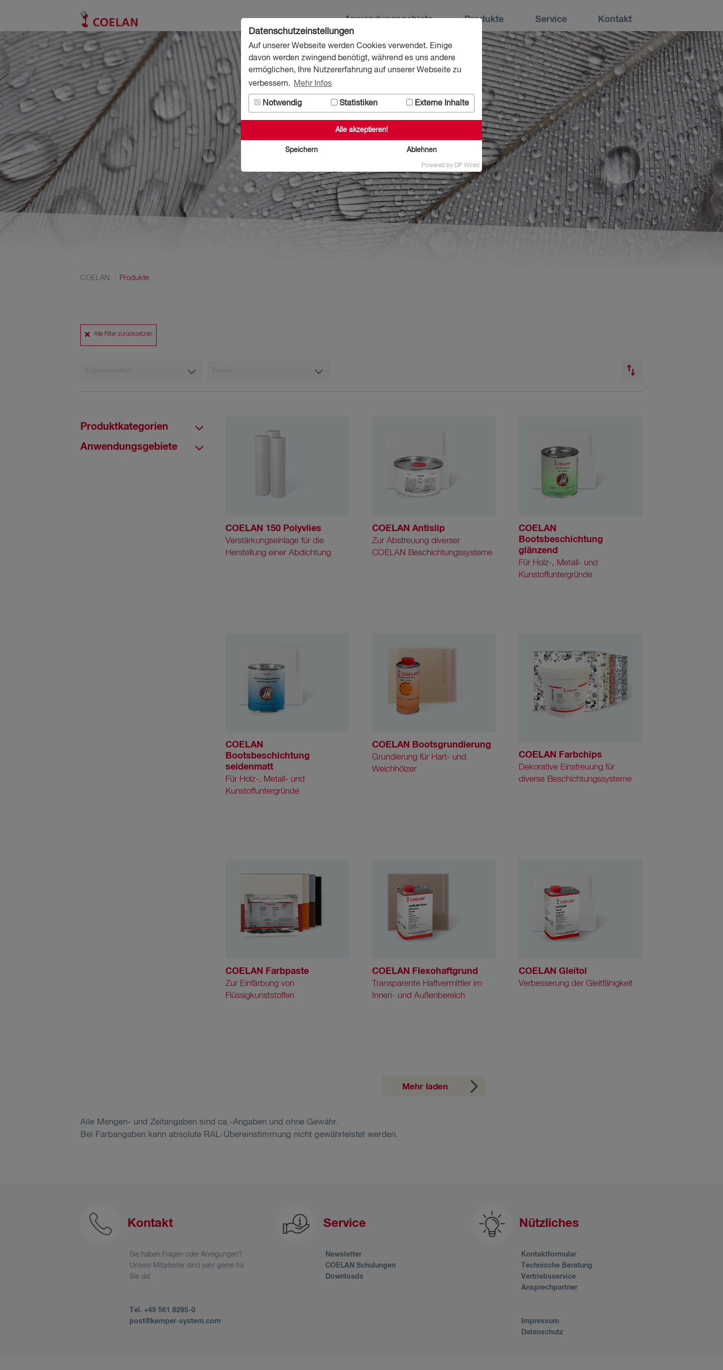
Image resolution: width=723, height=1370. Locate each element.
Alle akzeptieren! (361, 130)
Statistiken (354, 103)
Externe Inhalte (437, 103)
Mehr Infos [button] (313, 84)
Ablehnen (422, 150)
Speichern (301, 150)
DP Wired (466, 166)
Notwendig (278, 103)
